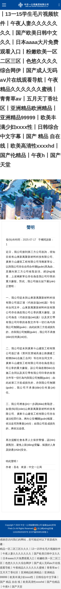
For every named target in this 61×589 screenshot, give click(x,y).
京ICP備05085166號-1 (38, 532)
